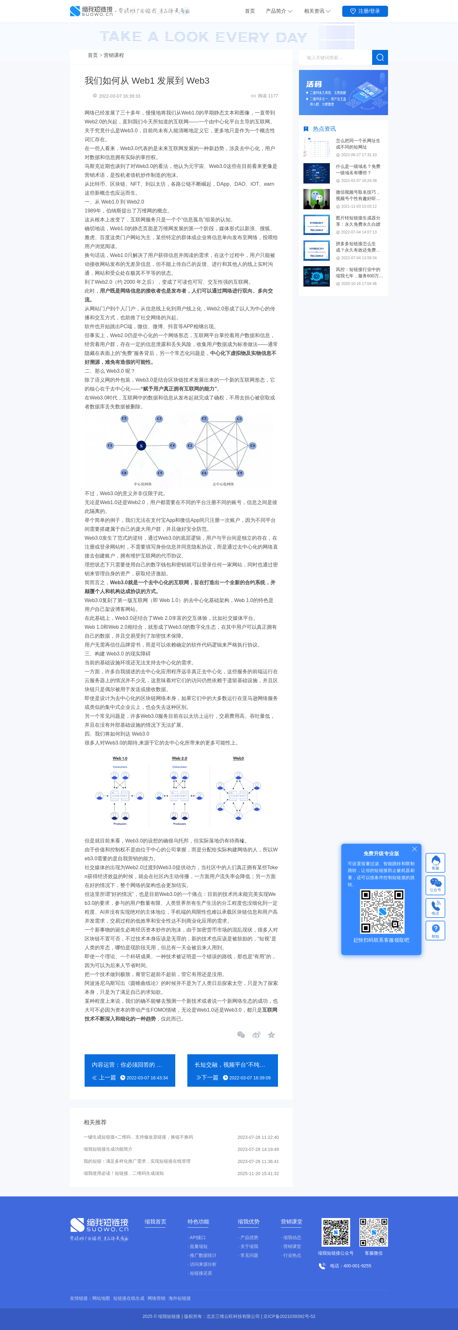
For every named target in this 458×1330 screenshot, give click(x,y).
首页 (250, 11)
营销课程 (114, 55)
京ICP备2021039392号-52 (289, 1316)
